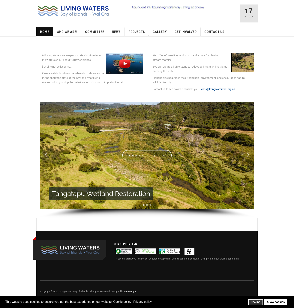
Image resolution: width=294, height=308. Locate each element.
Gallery (160, 32)
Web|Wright (130, 291)
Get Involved (188, 33)
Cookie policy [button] (122, 301)
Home (44, 32)
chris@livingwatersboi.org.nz (218, 89)
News (116, 32)
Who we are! (67, 32)
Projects (138, 33)
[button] (46, 155)
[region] (147, 160)
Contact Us (214, 32)
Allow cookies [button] (276, 302)
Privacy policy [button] (142, 301)
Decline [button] (255, 302)
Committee (94, 32)
